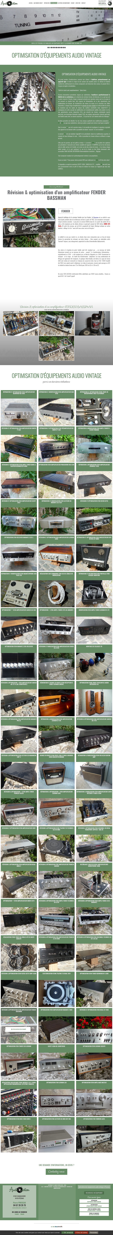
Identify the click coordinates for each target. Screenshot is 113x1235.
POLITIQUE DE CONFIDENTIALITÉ (59, 1187)
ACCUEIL (31, 3)
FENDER (65, 211)
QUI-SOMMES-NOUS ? (38, 3)
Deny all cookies (81, 1232)
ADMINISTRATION (57, 1188)
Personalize (93, 1232)
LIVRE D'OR (77, 3)
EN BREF (72, 3)
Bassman (95, 217)
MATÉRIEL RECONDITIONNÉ (64, 3)
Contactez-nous (56, 1171)
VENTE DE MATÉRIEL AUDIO (94, 1209)
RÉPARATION (47, 3)
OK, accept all (67, 1232)
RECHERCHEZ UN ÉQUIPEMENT (94, 1193)
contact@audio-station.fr (103, 4)
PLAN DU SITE (69, 1187)
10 (63, 47)
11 (65, 47)
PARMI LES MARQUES (94, 1214)
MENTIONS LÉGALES (48, 1187)
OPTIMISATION (54, 3)
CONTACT (83, 3)
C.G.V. (42, 1187)
